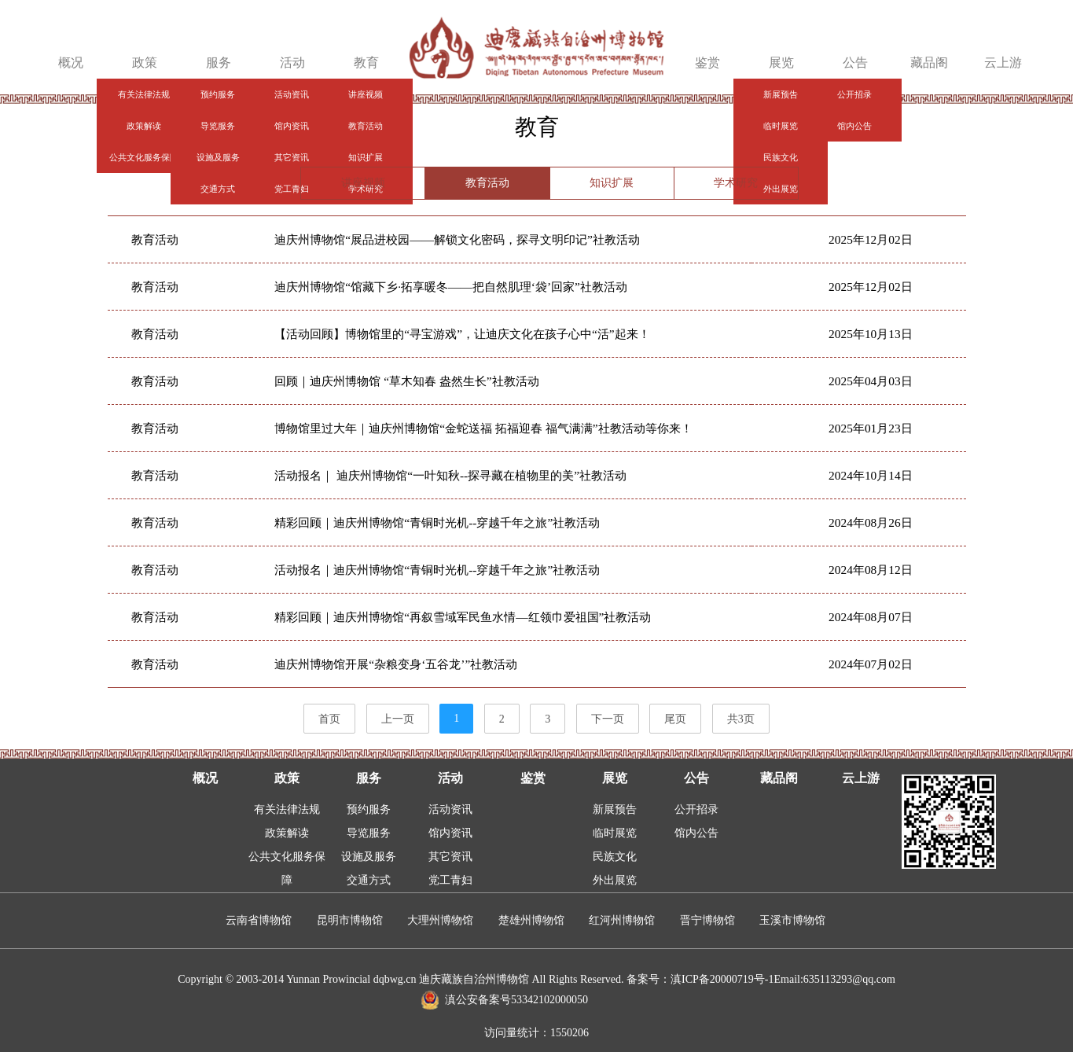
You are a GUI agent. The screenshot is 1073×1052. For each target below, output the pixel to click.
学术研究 (736, 183)
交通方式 (369, 880)
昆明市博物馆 (350, 920)
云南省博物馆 (259, 920)
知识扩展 (612, 183)
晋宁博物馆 (707, 920)
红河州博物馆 (622, 920)
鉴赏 (707, 62)
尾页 (675, 719)
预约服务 (369, 809)
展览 (781, 62)
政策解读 (287, 833)
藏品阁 (929, 62)
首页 (329, 719)
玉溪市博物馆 (792, 920)
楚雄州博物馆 (531, 920)
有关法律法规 (287, 809)
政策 (144, 62)
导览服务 (369, 833)
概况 (70, 62)
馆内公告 (696, 833)
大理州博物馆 (440, 920)
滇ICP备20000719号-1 (722, 979)
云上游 (1003, 62)
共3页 (741, 719)
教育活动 (487, 183)
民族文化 (615, 857)
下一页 (607, 719)
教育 (366, 62)
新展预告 (615, 809)
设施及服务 (368, 857)
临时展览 (615, 833)
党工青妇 (450, 880)
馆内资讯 (450, 833)
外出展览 (615, 880)
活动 (292, 62)
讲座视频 (363, 183)
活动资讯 (450, 809)
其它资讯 (450, 857)
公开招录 (696, 809)
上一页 (397, 719)
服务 (218, 62)
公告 (855, 62)
